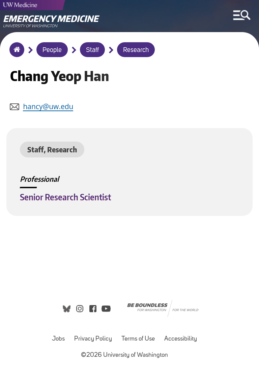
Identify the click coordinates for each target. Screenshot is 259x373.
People (52, 50)
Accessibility (180, 339)
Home (15, 54)
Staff (92, 50)
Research (136, 50)
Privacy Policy (93, 339)
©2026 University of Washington (124, 355)
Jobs (58, 339)
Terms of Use (138, 339)
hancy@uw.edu (48, 106)
